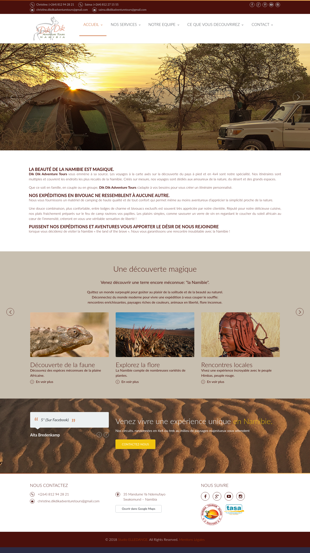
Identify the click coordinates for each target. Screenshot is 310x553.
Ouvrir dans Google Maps (138, 514)
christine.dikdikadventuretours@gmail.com (59, 9)
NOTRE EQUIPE (163, 25)
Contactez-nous (135, 448)
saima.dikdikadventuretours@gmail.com (119, 9)
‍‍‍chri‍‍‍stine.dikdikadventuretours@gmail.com (68, 506)
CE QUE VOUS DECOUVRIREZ (215, 25)
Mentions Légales (192, 545)
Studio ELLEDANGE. (133, 545)
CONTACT (262, 25)
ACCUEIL (92, 25)
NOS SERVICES (125, 25)
